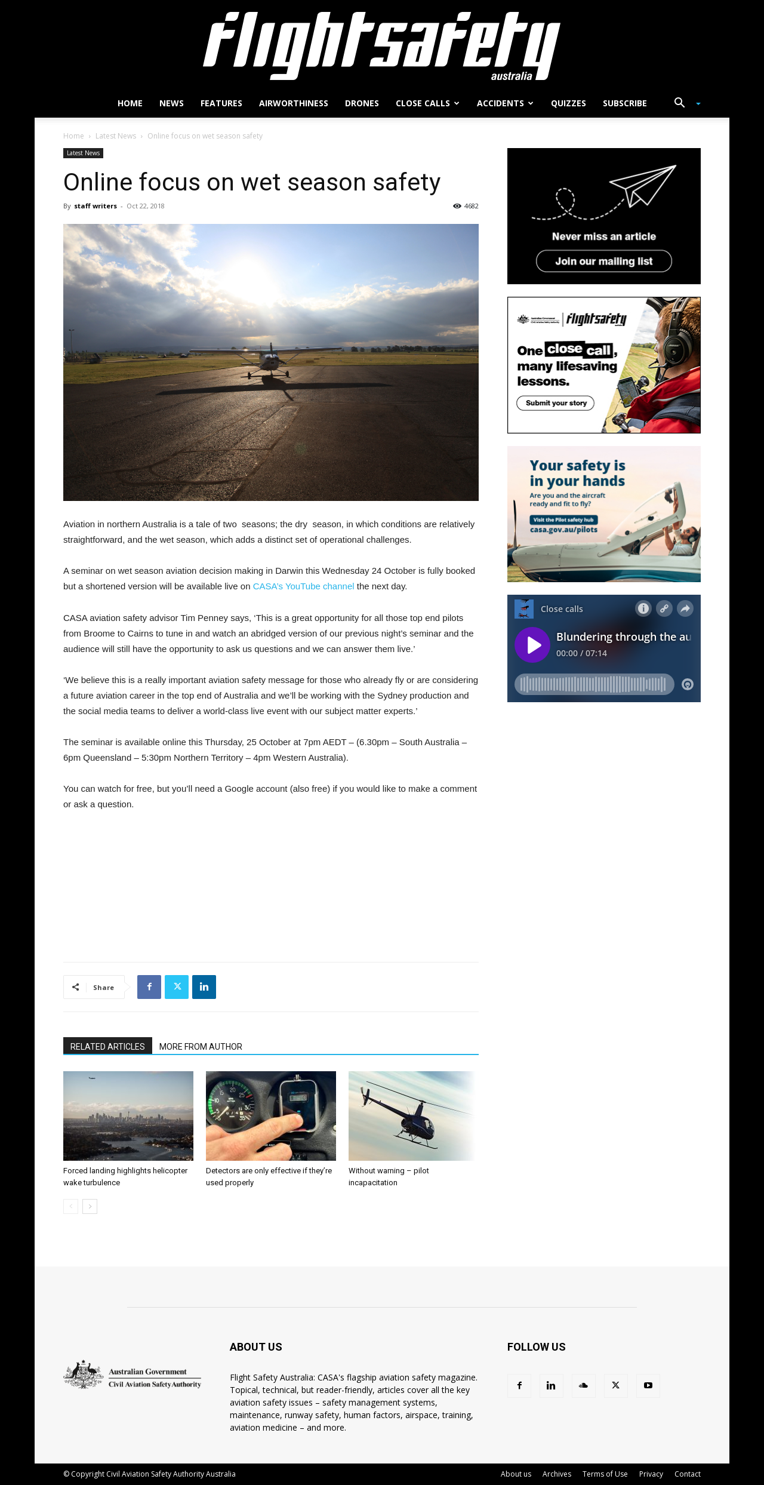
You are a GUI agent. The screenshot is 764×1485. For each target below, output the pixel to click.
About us (516, 1474)
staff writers (95, 205)
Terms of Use (605, 1474)
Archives (557, 1474)
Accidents (505, 103)
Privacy (651, 1474)
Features (221, 103)
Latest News (116, 136)
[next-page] (89, 1206)
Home (130, 103)
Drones (362, 103)
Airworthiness (293, 103)
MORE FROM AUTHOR (200, 1047)
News (171, 103)
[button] (683, 104)
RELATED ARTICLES (107, 1047)
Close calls (428, 103)
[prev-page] (70, 1206)
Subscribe (625, 103)
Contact (687, 1474)
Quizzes (568, 103)
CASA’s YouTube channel (304, 586)
